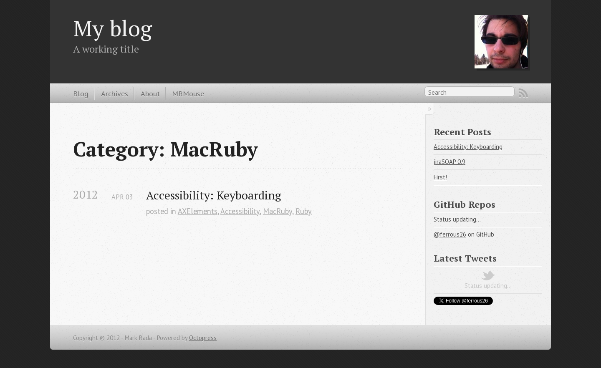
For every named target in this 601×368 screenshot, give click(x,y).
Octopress (203, 338)
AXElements (197, 211)
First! (440, 177)
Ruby (303, 211)
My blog (112, 28)
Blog (80, 93)
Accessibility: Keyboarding (213, 195)
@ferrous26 (450, 234)
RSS (523, 93)
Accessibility (240, 211)
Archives (114, 93)
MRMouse (188, 93)
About (150, 93)
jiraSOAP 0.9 (449, 162)
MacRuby (277, 211)
